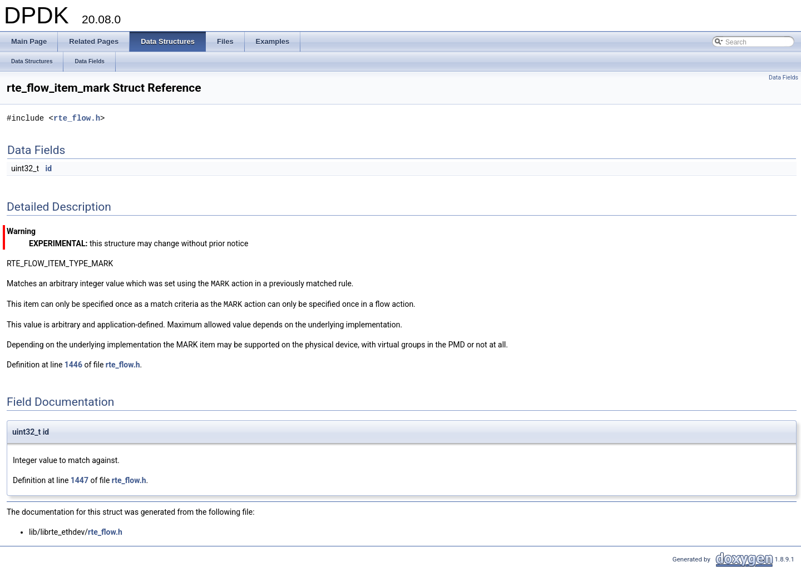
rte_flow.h (76, 118)
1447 (79, 479)
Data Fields (783, 77)
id (49, 168)
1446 (73, 363)
